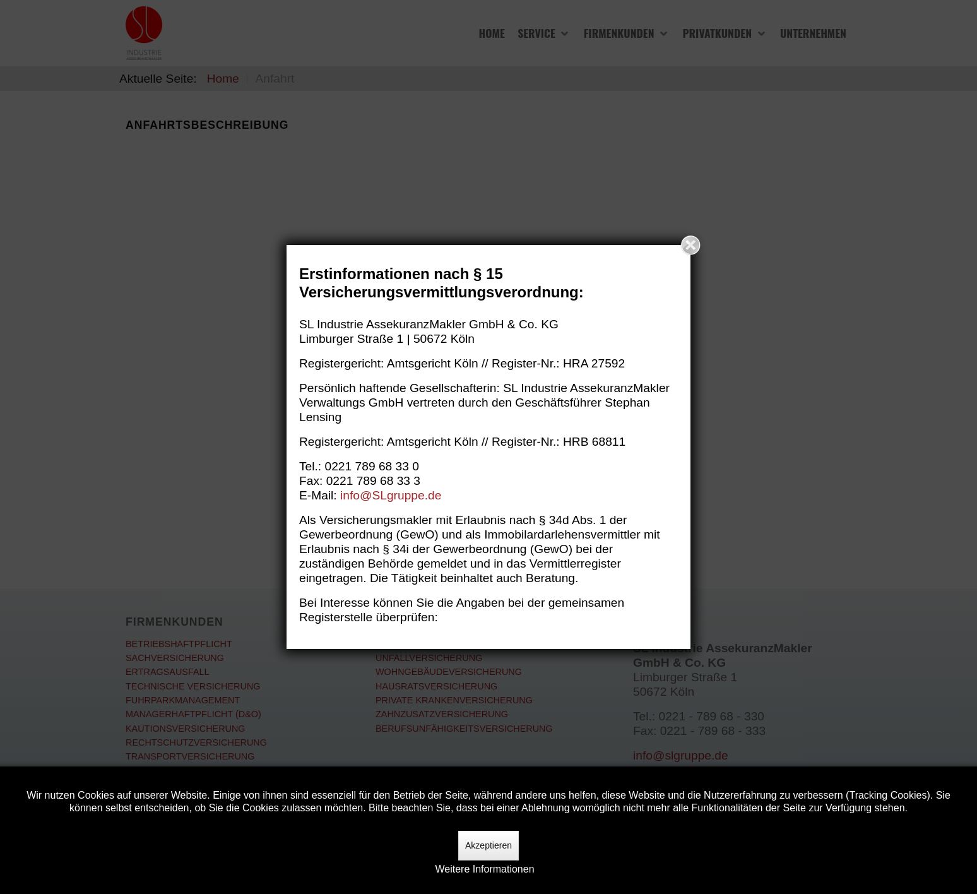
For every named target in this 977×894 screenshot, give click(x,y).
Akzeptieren (488, 845)
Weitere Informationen (484, 869)
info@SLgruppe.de (390, 495)
